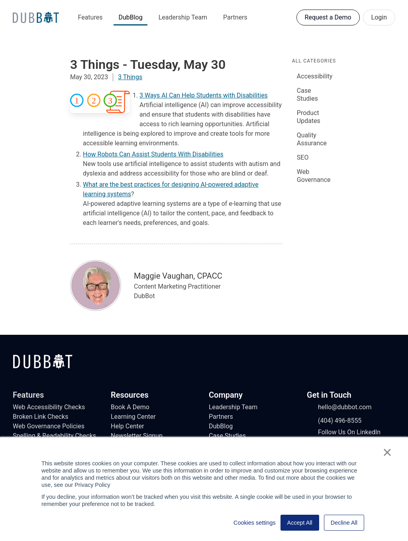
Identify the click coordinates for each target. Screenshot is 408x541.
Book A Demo (130, 407)
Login (379, 17)
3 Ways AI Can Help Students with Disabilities (203, 95)
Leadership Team (183, 17)
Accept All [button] (299, 523)
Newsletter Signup (137, 435)
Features (90, 17)
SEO (303, 157)
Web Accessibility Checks (49, 407)
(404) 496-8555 (334, 421)
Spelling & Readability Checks (54, 435)
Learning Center (133, 416)
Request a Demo (328, 17)
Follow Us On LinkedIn (344, 432)
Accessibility (315, 76)
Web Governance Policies (48, 426)
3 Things (130, 77)
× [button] (387, 452)
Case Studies (307, 94)
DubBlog (130, 17)
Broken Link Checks (40, 416)
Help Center (127, 426)
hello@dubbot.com (339, 407)
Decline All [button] (344, 523)
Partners (235, 17)
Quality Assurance (312, 139)
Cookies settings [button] (254, 523)
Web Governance (314, 176)
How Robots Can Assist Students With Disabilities (153, 154)
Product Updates (308, 117)
